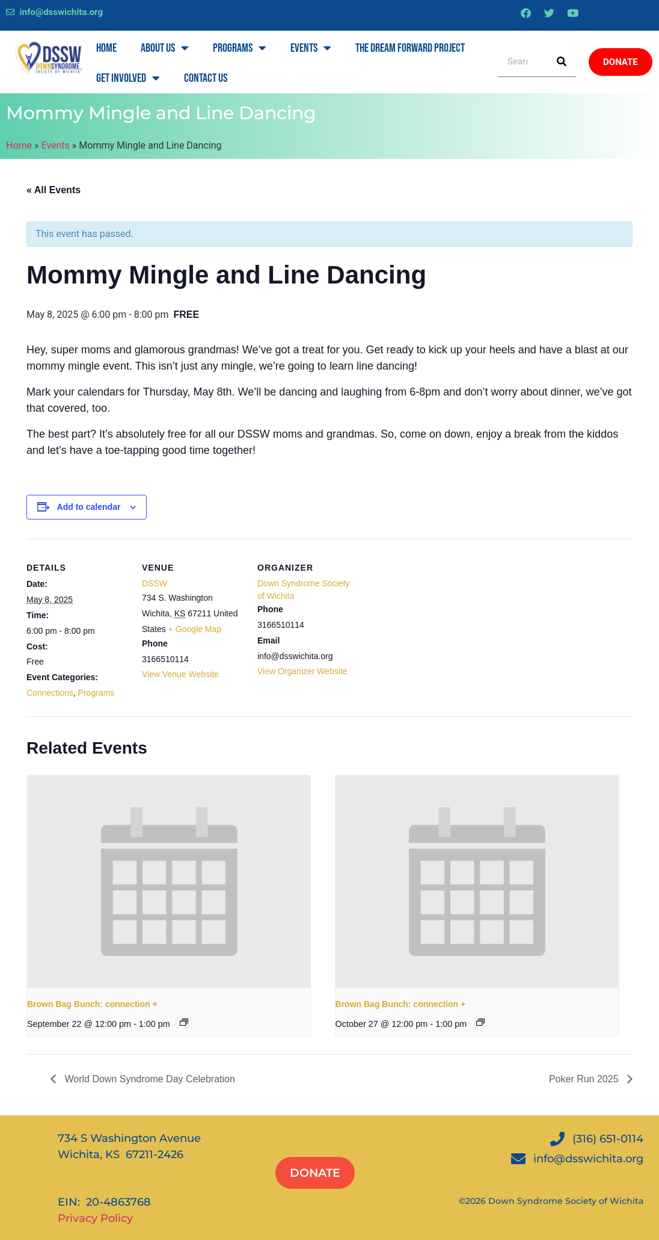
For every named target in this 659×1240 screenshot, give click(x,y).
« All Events (53, 190)
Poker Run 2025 (585, 1079)
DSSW (154, 583)
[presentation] (168, 881)
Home (106, 48)
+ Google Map (194, 629)
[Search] (562, 61)
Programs (239, 48)
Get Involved (128, 78)
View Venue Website (180, 674)
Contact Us (205, 78)
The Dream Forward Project (410, 48)
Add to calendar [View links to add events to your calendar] (89, 507)
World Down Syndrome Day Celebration (148, 1079)
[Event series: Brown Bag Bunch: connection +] (184, 1022)
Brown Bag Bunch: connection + (92, 1004)
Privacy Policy (95, 1218)
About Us (165, 48)
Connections (49, 693)
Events (310, 48)
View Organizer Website (302, 671)
